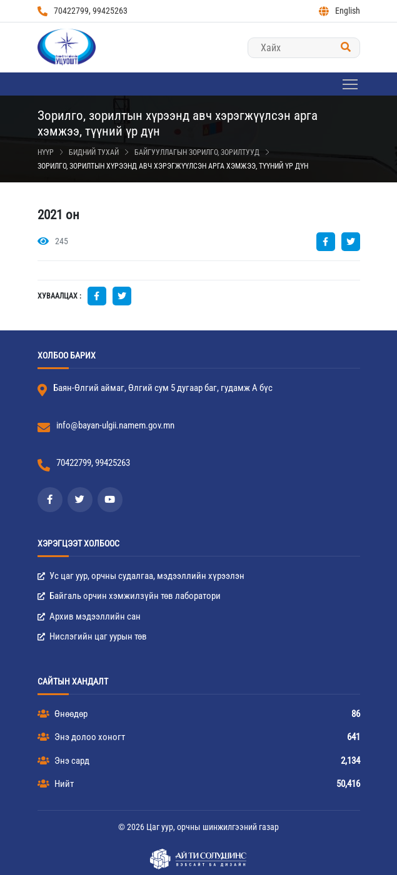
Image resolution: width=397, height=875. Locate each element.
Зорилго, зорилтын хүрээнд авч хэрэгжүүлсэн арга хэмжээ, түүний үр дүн (173, 166)
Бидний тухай (94, 152)
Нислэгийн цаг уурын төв (92, 636)
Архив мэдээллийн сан (89, 616)
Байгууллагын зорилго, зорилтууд (196, 152)
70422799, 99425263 (83, 11)
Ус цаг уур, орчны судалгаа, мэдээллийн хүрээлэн (141, 575)
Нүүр (46, 152)
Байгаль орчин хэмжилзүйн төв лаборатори (129, 595)
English (339, 11)
